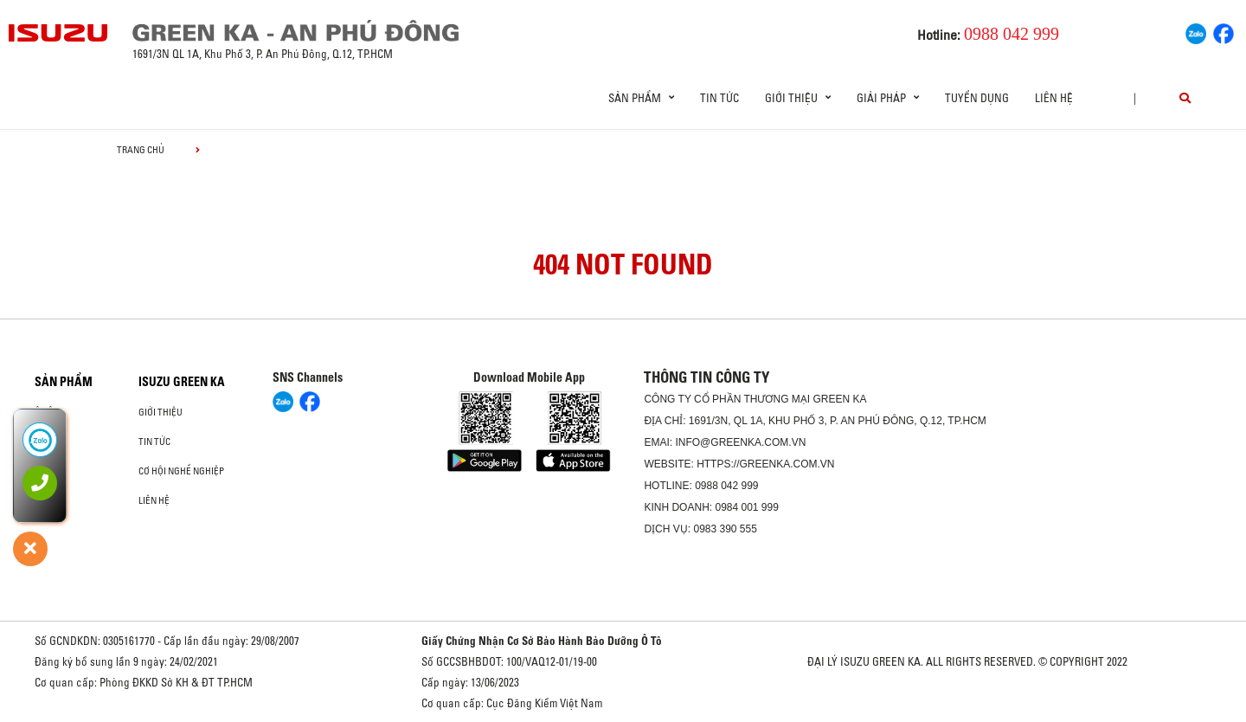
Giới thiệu (160, 412)
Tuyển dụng (977, 98)
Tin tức (719, 98)
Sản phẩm (64, 382)
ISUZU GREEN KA (181, 382)
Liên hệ (1054, 98)
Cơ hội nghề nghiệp (181, 471)
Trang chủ (140, 150)
